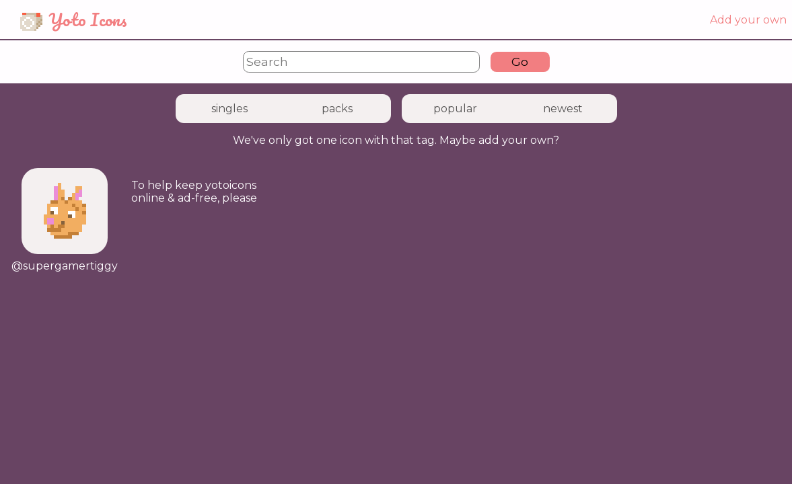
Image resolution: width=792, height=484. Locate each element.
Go (519, 61)
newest (563, 108)
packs (337, 108)
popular (455, 108)
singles (229, 108)
